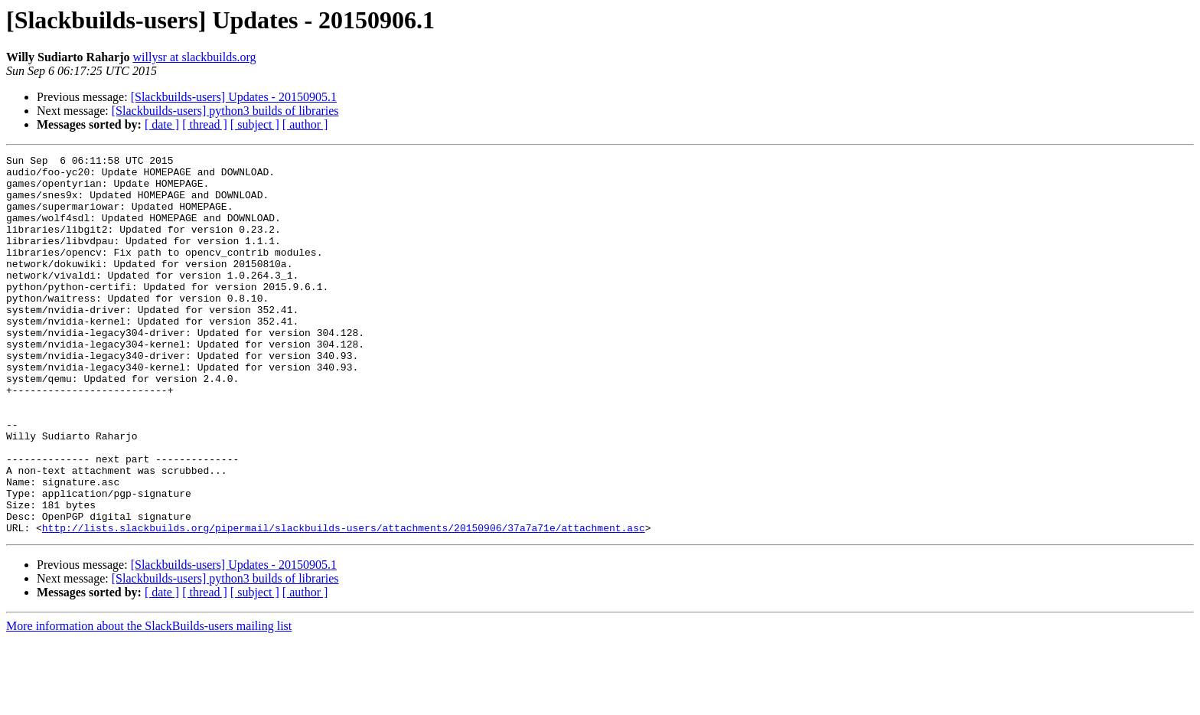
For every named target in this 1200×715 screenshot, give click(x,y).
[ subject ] (254, 124)
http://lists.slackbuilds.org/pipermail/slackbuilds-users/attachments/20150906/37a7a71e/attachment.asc (343, 603)
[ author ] (305, 124)
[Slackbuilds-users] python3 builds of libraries (225, 110)
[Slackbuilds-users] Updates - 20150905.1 (234, 96)
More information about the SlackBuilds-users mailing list (149, 701)
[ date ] (162, 124)
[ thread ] (204, 124)
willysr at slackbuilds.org (194, 57)
